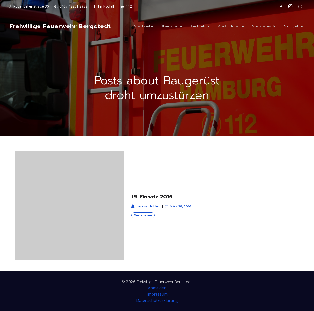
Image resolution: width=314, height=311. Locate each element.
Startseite (143, 26)
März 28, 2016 (177, 206)
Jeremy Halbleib (146, 206)
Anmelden (157, 288)
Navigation (294, 26)
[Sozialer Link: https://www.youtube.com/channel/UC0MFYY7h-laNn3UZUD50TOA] (301, 6)
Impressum (157, 294)
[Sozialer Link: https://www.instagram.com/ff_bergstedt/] (292, 6)
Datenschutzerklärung (157, 300)
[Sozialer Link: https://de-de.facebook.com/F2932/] (282, 6)
